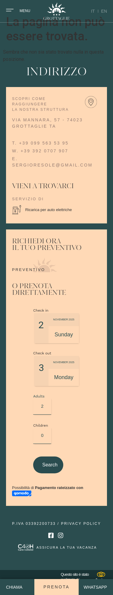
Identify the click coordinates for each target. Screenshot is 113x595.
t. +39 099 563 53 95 (40, 153)
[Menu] (10, 10)
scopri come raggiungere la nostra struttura (40, 114)
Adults (36, 406)
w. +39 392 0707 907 (40, 161)
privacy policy (81, 534)
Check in (41, 320)
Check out (42, 363)
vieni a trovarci (43, 197)
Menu (25, 11)
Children (36, 436)
